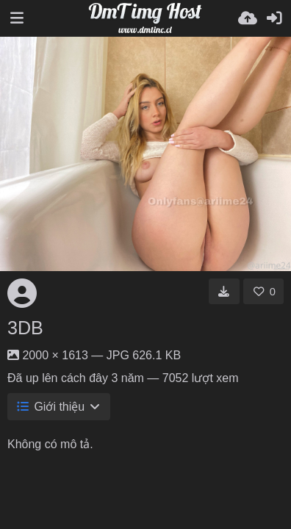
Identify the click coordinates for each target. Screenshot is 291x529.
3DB (25, 327)
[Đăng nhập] (274, 18)
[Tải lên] (247, 18)
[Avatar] (22, 293)
